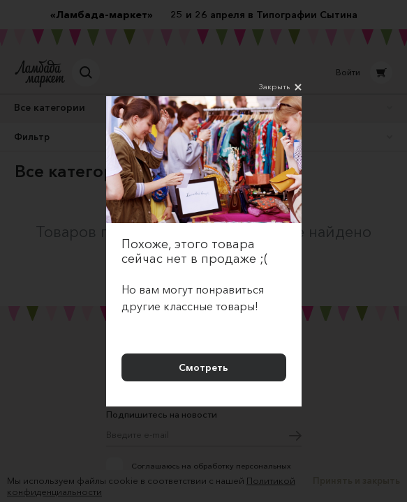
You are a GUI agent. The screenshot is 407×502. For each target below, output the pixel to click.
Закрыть (280, 87)
